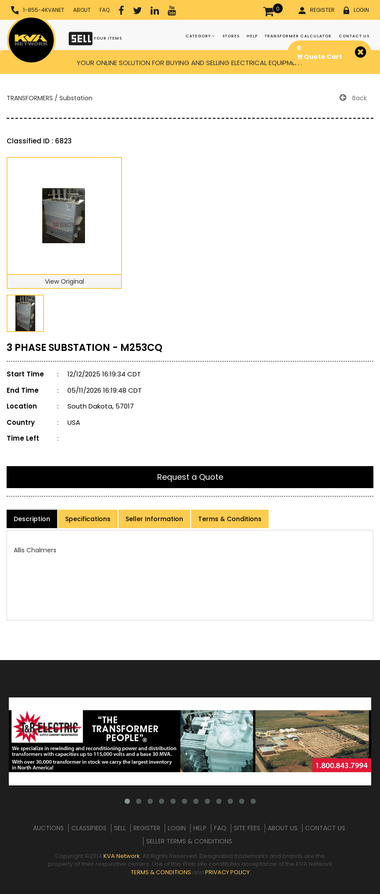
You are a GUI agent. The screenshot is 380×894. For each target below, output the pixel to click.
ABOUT (82, 10)
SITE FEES (247, 828)
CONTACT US (354, 36)
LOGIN (356, 10)
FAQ (105, 10)
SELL (120, 828)
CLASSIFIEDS (89, 828)
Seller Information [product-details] (154, 519)
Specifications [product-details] (88, 519)
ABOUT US (283, 828)
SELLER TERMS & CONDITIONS (189, 841)
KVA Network (121, 856)
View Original (64, 281)
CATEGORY (200, 36)
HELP (252, 36)
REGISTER (317, 10)
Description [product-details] (32, 519)
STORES (231, 36)
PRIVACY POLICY (227, 872)
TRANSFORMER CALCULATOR (298, 36)
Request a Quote (190, 476)
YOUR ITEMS (95, 38)
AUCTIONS (48, 828)
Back (353, 98)
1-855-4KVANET (37, 10)
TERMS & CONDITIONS (161, 872)
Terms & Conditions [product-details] (230, 519)
